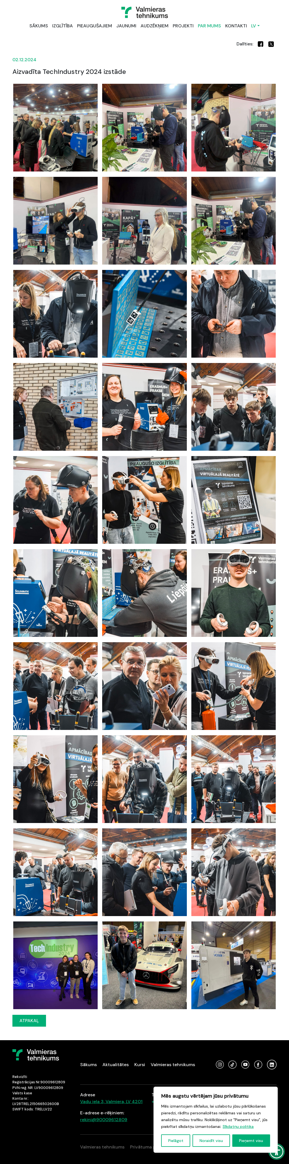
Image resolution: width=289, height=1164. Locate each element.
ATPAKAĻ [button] (29, 1021)
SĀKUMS (38, 26)
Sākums (88, 1065)
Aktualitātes (115, 1065)
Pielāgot (175, 1140)
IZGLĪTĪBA (62, 26)
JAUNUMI (126, 26)
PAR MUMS (209, 26)
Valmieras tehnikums (173, 1065)
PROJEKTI (183, 26)
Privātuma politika (149, 1147)
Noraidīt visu (211, 1140)
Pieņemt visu (251, 1140)
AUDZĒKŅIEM (154, 26)
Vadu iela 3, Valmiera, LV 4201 (111, 1101)
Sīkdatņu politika (238, 1126)
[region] (216, 1120)
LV (253, 26)
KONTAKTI (236, 26)
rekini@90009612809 (103, 1120)
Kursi (139, 1065)
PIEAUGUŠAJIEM (94, 26)
